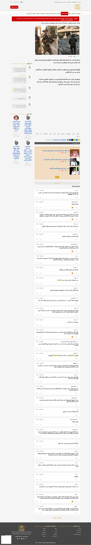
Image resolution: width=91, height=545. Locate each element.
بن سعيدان (25, 86)
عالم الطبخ (42, 13)
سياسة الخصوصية (57, 2)
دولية (70, 13)
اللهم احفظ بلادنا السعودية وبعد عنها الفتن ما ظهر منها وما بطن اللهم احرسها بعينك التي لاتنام (20, 70)
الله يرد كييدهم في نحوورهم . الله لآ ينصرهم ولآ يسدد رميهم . (19, 106)
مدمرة (78, 136)
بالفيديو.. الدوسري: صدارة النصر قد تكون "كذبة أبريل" (55, 159)
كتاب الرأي (29, 13)
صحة (50, 13)
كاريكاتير (44, 532)
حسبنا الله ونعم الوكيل (22, 98)
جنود (73, 134)
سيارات (33, 13)
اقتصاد (47, 13)
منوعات (58, 13)
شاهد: (78, 134)
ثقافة (53, 13)
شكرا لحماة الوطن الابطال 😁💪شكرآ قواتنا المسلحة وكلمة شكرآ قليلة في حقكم (20, 90)
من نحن (79, 2)
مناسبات (38, 13)
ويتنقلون (45, 134)
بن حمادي (25, 66)
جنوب (54, 134)
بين (41, 134)
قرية (58, 134)
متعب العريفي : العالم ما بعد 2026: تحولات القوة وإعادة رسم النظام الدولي (16, 125)
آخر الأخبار (74, 13)
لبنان (50, 134)
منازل (37, 134)
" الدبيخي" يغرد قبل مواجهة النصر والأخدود (58, 168)
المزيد (57, 177)
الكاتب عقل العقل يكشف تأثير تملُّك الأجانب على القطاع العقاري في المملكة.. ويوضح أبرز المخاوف (16, 152)
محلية (44, 530)
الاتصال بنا (68, 2)
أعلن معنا (64, 2)
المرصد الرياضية (64, 13)
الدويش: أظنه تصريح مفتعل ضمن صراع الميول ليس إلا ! (55, 150)
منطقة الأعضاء (74, 2)
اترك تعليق (57, 183)
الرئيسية (78, 13)
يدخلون (63, 134)
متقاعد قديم (24, 96)
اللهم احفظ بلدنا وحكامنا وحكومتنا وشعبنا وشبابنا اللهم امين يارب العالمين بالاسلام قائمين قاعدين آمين (20, 80)
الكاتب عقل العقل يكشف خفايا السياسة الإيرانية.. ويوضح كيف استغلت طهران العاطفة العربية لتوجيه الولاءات (28, 127)
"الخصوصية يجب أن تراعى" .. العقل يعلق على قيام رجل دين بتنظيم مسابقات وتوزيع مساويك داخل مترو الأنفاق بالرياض (28, 153)
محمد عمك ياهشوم (23, 75)
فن (55, 13)
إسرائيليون (68, 134)
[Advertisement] (24, 43)
